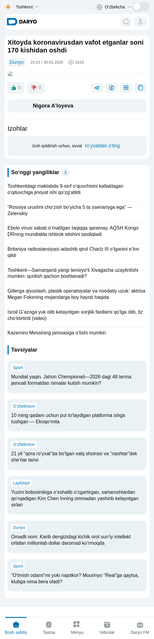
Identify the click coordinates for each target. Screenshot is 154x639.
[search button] (126, 22)
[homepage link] (22, 21)
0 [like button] (16, 83)
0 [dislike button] (36, 83)
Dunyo (16, 62)
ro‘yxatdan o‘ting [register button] (102, 140)
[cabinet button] (140, 22)
